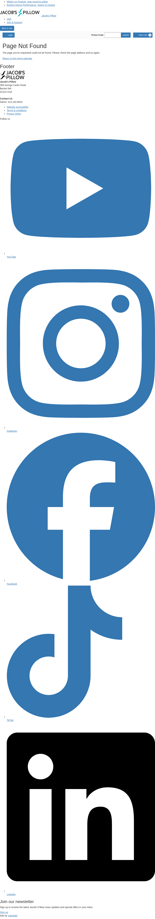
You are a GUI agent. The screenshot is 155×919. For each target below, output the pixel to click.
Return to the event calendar (17, 58)
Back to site (7, 28)
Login (8, 35)
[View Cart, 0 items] (142, 35)
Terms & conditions (17, 110)
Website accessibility (17, 107)
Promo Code (97, 35)
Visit (9, 19)
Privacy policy (14, 113)
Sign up (4, 912)
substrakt (12, 915)
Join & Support (14, 22)
